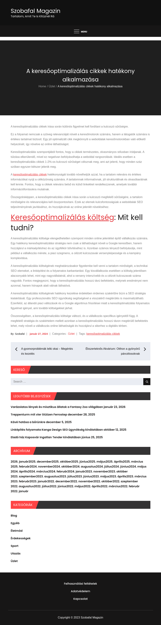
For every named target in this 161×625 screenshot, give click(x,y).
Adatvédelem (80, 591)
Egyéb (15, 523)
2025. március (133, 462)
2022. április (92, 486)
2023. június (83, 476)
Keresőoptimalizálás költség (62, 217)
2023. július (67, 476)
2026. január (20, 462)
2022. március (111, 486)
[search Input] (80, 381)
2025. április (114, 462)
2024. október (63, 467)
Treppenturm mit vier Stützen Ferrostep (39, 414)
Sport (14, 546)
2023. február (20, 481)
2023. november (96, 471)
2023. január (38, 481)
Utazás (16, 553)
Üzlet (71, 333)
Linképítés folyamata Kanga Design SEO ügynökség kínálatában (57, 430)
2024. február (57, 471)
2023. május (100, 476)
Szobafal (20, 333)
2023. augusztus (47, 476)
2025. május (97, 462)
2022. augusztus (22, 486)
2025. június (79, 462)
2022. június (58, 486)
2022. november (81, 481)
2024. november (41, 467)
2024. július (104, 467)
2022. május (75, 486)
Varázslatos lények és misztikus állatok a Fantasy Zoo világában (57, 407)
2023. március (136, 476)
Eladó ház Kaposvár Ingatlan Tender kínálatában (46, 437)
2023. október (118, 471)
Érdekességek (21, 538)
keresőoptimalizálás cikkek (30, 174)
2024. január (76, 471)
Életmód (17, 531)
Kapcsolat (80, 599)
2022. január (19, 491)
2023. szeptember (23, 476)
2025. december (40, 462)
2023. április (117, 476)
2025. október (61, 462)
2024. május (137, 467)
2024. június (120, 467)
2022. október (103, 481)
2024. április (19, 471)
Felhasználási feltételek (80, 584)
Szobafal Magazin (36, 11)
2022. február (130, 486)
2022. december (58, 481)
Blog (14, 516)
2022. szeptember (125, 481)
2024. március (38, 471)
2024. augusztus (84, 467)
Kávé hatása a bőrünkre (28, 422)
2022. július (42, 486)
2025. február (20, 467)
